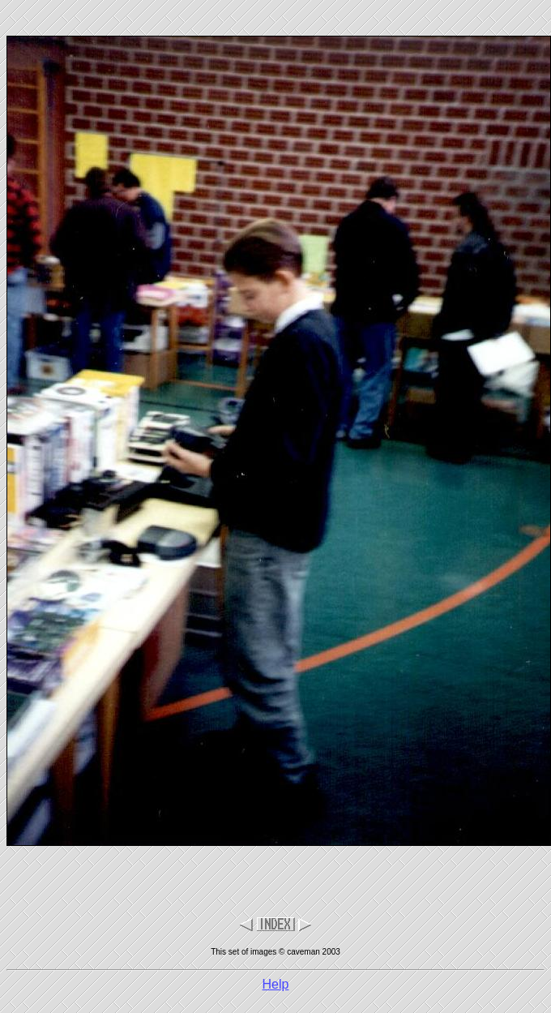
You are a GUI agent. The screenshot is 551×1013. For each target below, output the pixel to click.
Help (276, 984)
